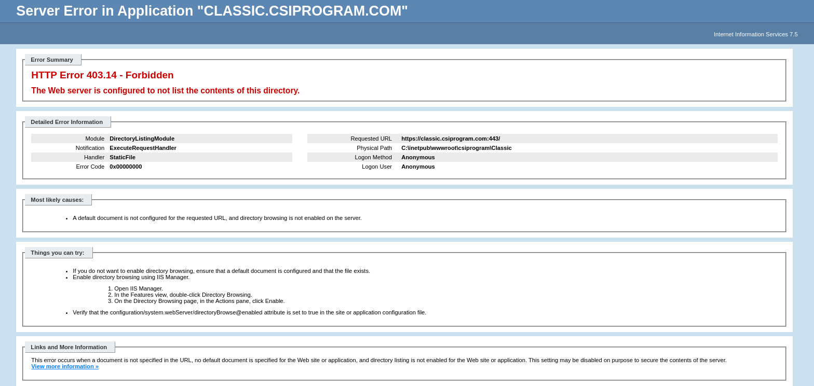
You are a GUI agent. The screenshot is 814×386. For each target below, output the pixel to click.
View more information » (65, 366)
